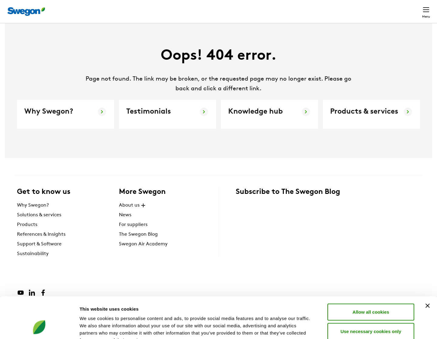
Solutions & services (39, 226)
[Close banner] (427, 268)
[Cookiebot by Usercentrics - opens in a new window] (39, 327)
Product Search (275, 8)
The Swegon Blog (138, 245)
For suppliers (133, 236)
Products (27, 236)
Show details (318, 327)
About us (133, 216)
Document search (325, 8)
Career (361, 8)
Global (386, 8)
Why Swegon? (33, 216)
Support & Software (39, 255)
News (125, 226)
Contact (415, 8)
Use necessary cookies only (370, 293)
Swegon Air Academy (143, 255)
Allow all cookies (371, 274)
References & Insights (41, 245)
